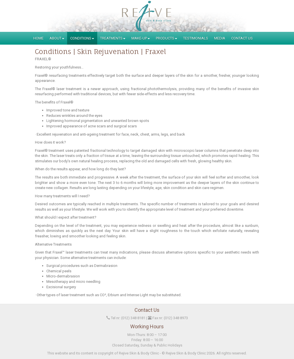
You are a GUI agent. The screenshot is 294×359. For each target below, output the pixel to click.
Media (219, 38)
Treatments (112, 38)
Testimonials (195, 38)
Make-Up (140, 38)
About (56, 38)
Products (166, 38)
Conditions (82, 38)
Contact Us (242, 38)
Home (38, 38)
